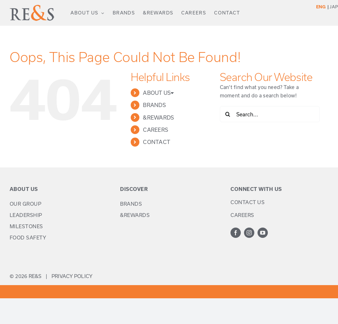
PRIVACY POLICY (72, 276)
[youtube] (263, 233)
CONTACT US (247, 202)
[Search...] (270, 114)
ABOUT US (158, 93)
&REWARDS (158, 117)
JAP (334, 6)
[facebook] (235, 233)
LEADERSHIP (26, 215)
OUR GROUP (26, 204)
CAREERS (155, 130)
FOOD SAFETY (28, 237)
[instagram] (249, 233)
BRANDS (154, 105)
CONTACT (156, 142)
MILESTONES (26, 226)
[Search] (228, 114)
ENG (321, 6)
